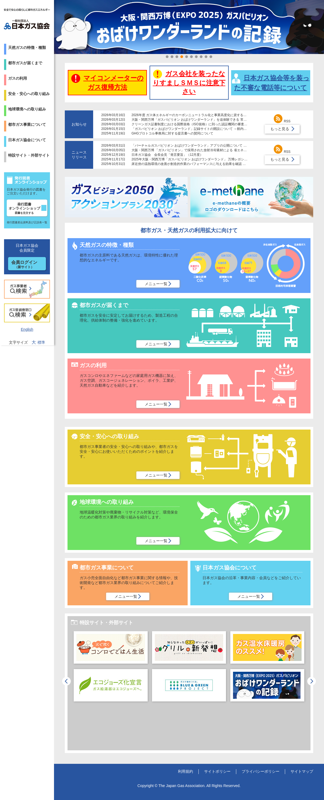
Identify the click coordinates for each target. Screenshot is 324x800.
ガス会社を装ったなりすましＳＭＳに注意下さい (189, 82)
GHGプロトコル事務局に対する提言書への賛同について (172, 133)
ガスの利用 (17, 78)
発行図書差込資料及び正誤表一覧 (27, 222)
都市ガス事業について (27, 124)
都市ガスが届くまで (25, 63)
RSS (282, 121)
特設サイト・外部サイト (29, 155)
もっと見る (279, 129)
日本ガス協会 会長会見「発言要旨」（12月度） (167, 155)
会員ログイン (24, 264)
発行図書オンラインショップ (24, 208)
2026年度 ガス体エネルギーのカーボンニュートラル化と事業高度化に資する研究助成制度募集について (206, 115)
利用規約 (185, 771)
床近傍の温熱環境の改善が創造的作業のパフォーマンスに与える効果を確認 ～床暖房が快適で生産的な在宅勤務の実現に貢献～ (224, 164)
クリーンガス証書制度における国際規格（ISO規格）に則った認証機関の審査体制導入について (200, 124)
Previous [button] (66, 681)
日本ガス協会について (27, 140)
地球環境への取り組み (27, 109)
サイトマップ (302, 771)
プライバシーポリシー (260, 771)
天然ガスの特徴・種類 (27, 47)
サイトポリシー (217, 771)
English (27, 329)
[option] (111, 669)
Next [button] (311, 681)
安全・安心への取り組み (29, 94)
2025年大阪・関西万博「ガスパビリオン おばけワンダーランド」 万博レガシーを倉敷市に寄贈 (200, 159)
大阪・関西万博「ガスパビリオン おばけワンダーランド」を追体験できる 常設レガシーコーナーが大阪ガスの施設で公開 (219, 119)
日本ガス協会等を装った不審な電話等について (270, 82)
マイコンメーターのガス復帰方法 (107, 82)
